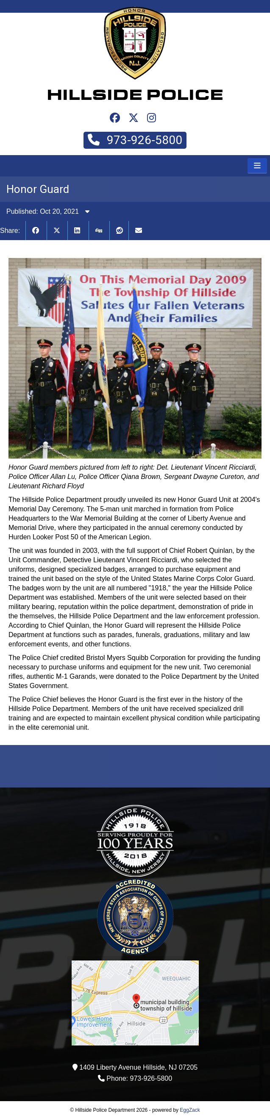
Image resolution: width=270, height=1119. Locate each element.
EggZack (190, 1110)
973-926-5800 (135, 140)
